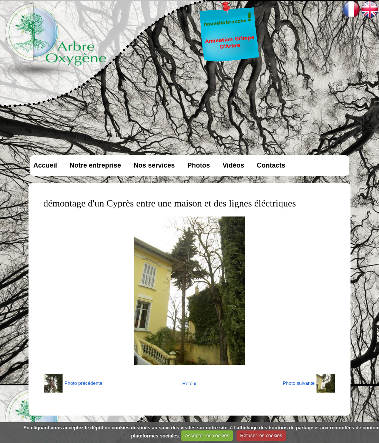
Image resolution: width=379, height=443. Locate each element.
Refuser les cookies (261, 435)
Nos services (154, 165)
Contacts (271, 165)
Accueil (45, 165)
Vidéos (233, 165)
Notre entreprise (95, 165)
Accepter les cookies (207, 435)
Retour (189, 383)
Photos (198, 165)
